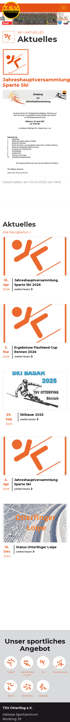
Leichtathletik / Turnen (27, 666)
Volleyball (43, 688)
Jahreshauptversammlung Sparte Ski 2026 (36, 284)
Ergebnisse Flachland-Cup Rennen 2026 (35, 352)
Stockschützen (59, 664)
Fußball (10, 664)
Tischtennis (27, 688)
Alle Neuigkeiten (17, 232)
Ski (19, 32)
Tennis (10, 688)
